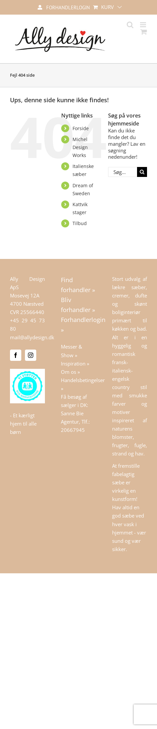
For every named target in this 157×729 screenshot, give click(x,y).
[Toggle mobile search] (130, 24)
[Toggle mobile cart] (143, 31)
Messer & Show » (71, 350)
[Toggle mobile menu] (143, 24)
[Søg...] (122, 172)
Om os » (70, 371)
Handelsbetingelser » (78, 384)
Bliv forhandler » (78, 305)
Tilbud (80, 223)
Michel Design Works (80, 147)
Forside (81, 128)
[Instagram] (30, 355)
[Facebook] (15, 355)
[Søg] (142, 172)
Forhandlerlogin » (78, 325)
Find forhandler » (78, 285)
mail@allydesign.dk (32, 337)
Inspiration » (75, 363)
